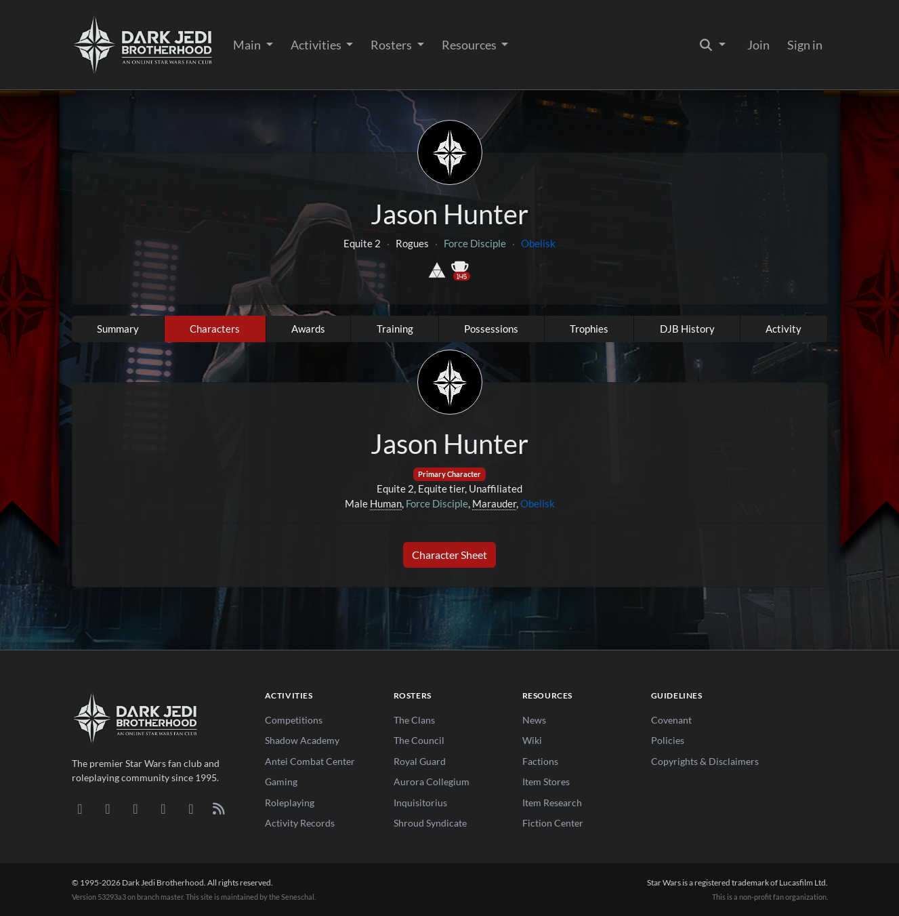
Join (758, 44)
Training (395, 328)
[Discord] (80, 808)
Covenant (671, 720)
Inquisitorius (420, 802)
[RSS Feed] (219, 808)
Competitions (293, 720)
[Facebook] (135, 808)
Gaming (281, 781)
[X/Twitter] (191, 808)
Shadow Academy (302, 740)
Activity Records (300, 823)
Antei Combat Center (310, 761)
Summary (118, 328)
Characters (215, 328)
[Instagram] (163, 808)
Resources (470, 44)
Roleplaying (289, 802)
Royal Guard (420, 761)
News (534, 720)
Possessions (491, 328)
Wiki (532, 740)
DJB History (687, 328)
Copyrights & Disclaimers (705, 761)
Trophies (589, 328)
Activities (317, 44)
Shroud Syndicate (430, 823)
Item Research (552, 802)
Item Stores (546, 781)
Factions (540, 761)
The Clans (414, 720)
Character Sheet (449, 554)
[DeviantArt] (108, 808)
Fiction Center (552, 823)
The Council (419, 740)
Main (248, 44)
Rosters (392, 44)
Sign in (804, 44)
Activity (783, 328)
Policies (667, 740)
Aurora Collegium (431, 781)
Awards (308, 328)
